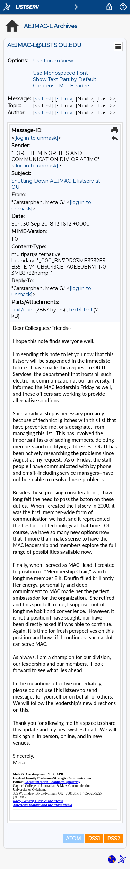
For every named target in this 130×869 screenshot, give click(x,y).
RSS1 (94, 838)
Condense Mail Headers (61, 85)
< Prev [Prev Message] (64, 99)
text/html (80, 310)
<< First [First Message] (43, 99)
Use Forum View (53, 61)
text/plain (22, 310)
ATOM (73, 838)
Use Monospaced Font (60, 73)
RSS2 (113, 838)
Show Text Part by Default (64, 79)
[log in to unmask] (36, 138)
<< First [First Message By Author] (43, 112)
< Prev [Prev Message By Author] (64, 112)
